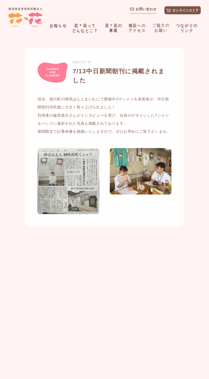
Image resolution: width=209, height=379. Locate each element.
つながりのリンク (187, 27)
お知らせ (58, 25)
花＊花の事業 (113, 27)
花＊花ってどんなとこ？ (85, 28)
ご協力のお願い (160, 27)
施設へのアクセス (137, 27)
